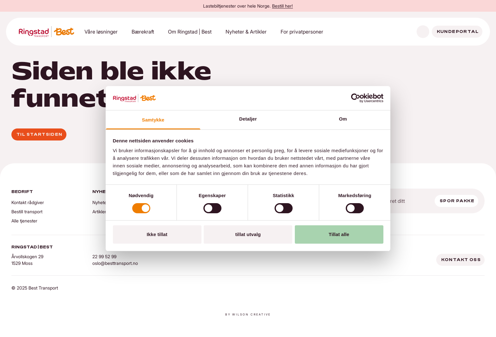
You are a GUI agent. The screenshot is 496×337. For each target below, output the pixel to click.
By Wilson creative (248, 314)
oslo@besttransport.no (115, 263)
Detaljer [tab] (248, 119)
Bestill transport (26, 211)
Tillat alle (339, 234)
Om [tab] (343, 119)
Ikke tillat (157, 234)
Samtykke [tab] (153, 119)
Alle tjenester (24, 220)
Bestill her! (282, 6)
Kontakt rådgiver (27, 202)
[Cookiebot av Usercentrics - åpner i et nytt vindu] (355, 98)
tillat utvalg (248, 234)
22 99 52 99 (104, 256)
